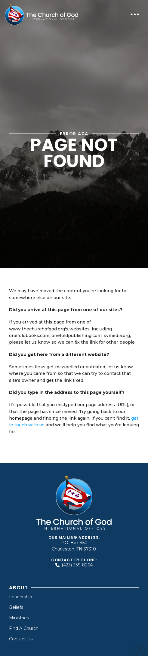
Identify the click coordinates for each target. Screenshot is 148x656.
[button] (134, 14)
